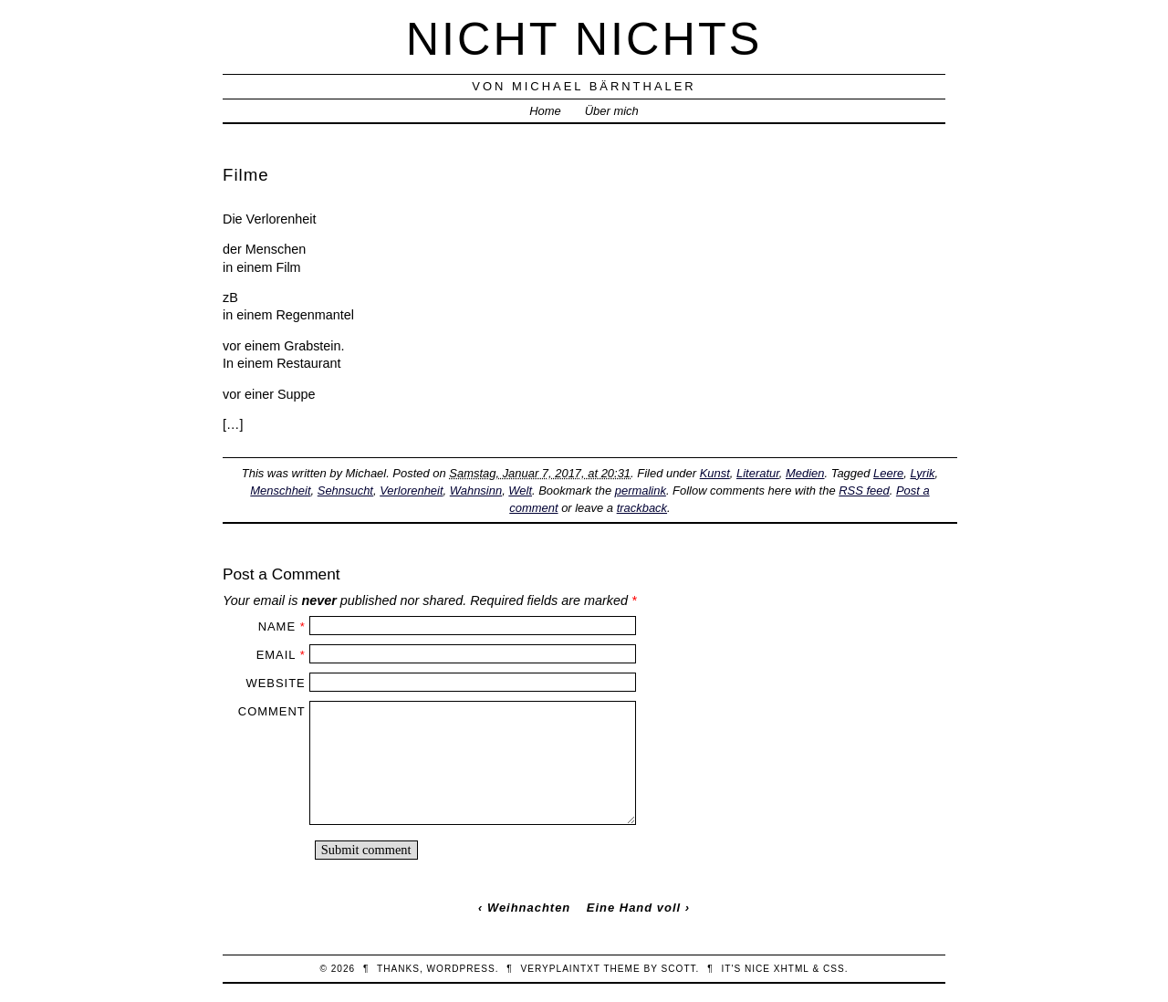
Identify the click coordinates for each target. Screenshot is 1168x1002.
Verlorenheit (411, 490)
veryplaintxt (560, 969)
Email (276, 655)
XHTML (791, 969)
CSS (834, 969)
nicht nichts (584, 39)
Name (277, 626)
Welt (520, 490)
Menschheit (280, 490)
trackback (642, 508)
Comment (272, 711)
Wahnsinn (476, 490)
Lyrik (922, 473)
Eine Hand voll (634, 907)
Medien (805, 473)
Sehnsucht (345, 490)
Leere (888, 473)
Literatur (757, 473)
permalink (640, 490)
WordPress (461, 969)
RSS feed (864, 490)
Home (545, 111)
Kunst (715, 473)
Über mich (612, 111)
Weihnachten (528, 907)
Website (275, 683)
